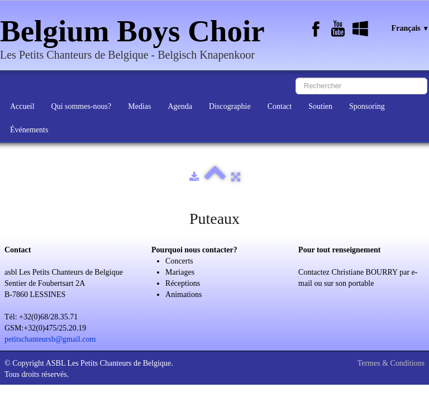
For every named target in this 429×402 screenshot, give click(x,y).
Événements (29, 130)
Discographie (230, 106)
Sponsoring (367, 106)
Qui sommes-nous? (81, 106)
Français (410, 28)
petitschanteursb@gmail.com (50, 339)
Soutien (320, 106)
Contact (280, 106)
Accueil (22, 106)
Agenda (180, 106)
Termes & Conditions (391, 363)
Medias (139, 106)
